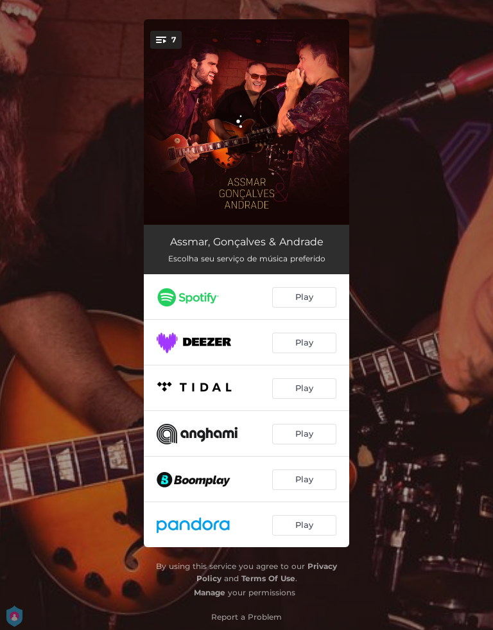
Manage (209, 592)
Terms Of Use (268, 578)
